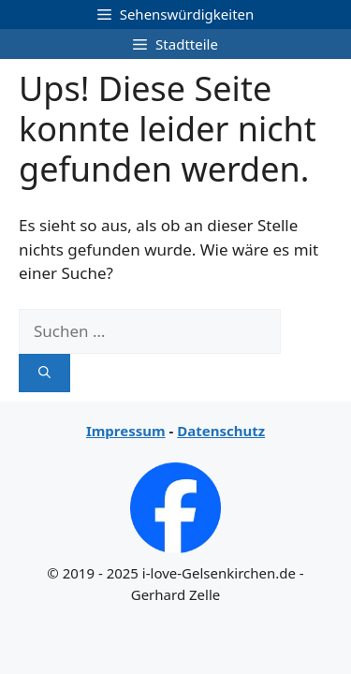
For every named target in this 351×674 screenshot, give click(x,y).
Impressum (126, 430)
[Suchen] (44, 373)
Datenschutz (221, 430)
